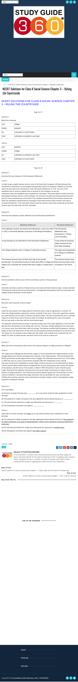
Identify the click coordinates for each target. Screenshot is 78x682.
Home (5, 85)
